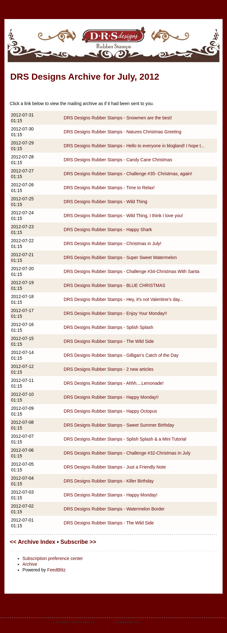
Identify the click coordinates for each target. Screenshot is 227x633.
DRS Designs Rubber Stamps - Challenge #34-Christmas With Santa (131, 271)
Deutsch (156, 627)
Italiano (113, 627)
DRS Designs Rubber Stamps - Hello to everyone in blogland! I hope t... (134, 145)
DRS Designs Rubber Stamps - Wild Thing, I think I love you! (123, 215)
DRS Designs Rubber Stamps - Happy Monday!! (111, 397)
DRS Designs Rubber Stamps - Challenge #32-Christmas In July (127, 453)
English (60, 627)
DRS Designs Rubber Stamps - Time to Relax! (109, 187)
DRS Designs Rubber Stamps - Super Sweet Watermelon (120, 257)
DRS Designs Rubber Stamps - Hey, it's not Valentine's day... (123, 299)
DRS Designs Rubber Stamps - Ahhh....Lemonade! (114, 383)
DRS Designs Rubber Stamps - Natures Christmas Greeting (122, 131)
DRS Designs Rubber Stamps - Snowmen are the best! (118, 117)
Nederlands (127, 627)
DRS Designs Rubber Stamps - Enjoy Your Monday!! (115, 313)
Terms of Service (163, 622)
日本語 (167, 627)
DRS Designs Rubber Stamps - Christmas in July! (112, 243)
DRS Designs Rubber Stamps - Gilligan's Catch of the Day (121, 355)
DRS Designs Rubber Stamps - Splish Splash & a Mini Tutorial (125, 439)
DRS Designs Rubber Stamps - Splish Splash (108, 327)
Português (74, 627)
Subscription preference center (53, 558)
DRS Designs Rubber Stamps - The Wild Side (109, 341)
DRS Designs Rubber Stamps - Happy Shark (108, 229)
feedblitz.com (104, 622)
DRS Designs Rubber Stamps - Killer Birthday (109, 480)
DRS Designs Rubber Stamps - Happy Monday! (111, 494)
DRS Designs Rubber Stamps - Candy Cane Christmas (118, 159)
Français (88, 627)
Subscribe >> (78, 542)
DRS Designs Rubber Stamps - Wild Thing (105, 201)
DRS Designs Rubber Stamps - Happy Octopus (110, 411)
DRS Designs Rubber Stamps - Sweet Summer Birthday (119, 425)
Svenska (142, 627)
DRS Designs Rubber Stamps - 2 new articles (108, 369)
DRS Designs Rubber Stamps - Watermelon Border (114, 508)
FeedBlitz (56, 569)
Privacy (146, 622)
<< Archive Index (32, 542)
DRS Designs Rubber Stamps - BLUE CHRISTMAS (114, 285)
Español (101, 627)
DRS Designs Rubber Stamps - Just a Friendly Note (115, 467)
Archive (30, 564)
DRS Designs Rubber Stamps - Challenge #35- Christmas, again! (128, 173)
